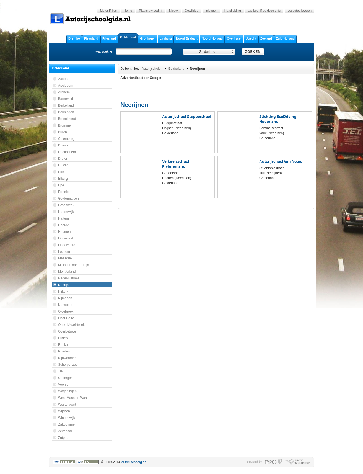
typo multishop (297, 462)
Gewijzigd (191, 10)
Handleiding (232, 10)
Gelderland (176, 69)
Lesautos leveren (299, 10)
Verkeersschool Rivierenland (175, 164)
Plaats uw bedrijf (150, 10)
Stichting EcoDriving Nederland (278, 119)
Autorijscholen (152, 69)
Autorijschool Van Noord (281, 161)
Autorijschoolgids (133, 462)
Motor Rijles (108, 10)
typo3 (273, 462)
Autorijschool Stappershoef (186, 116)
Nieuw (173, 10)
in (177, 51)
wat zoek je (103, 51)
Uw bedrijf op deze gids (264, 10)
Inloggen (211, 10)
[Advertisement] (279, 91)
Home (128, 10)
